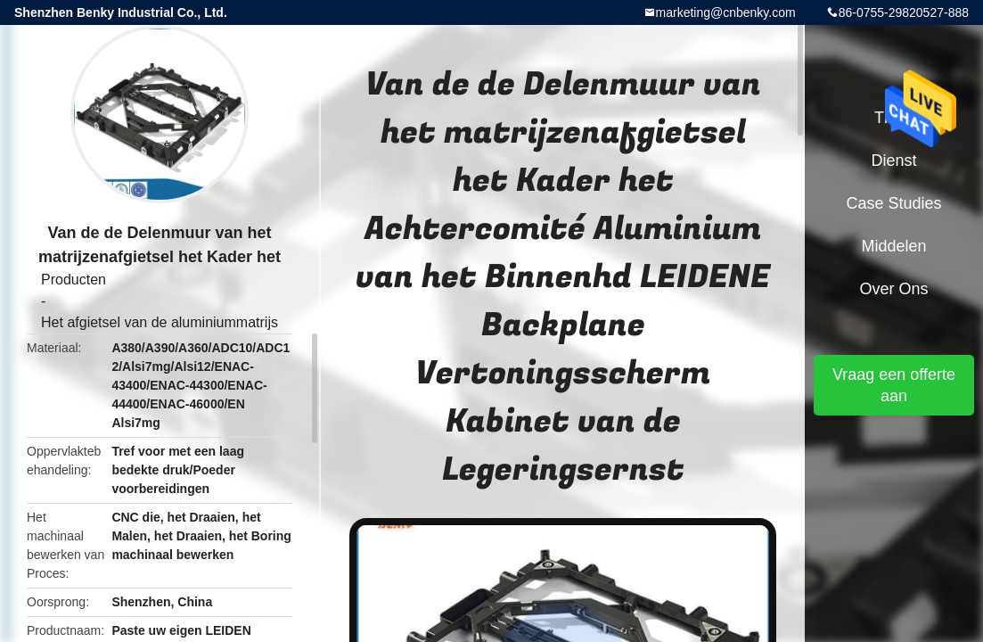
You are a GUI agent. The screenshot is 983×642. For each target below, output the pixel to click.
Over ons (893, 289)
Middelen (893, 246)
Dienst (893, 160)
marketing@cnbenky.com (726, 12)
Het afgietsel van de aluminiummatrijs (159, 322)
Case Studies (893, 203)
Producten (73, 279)
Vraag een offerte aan (893, 385)
